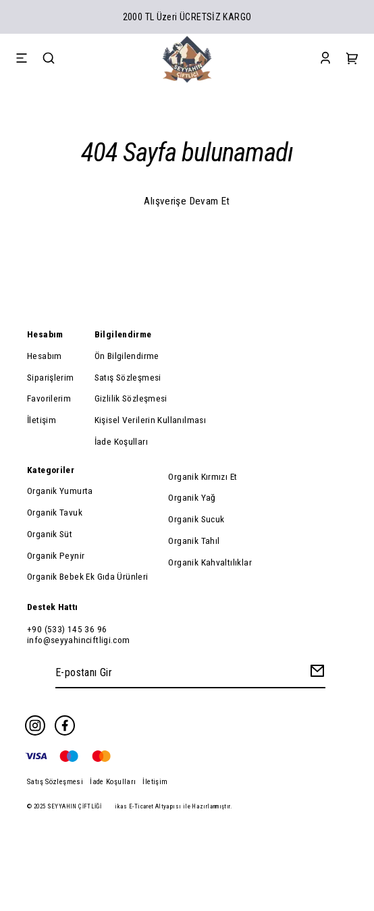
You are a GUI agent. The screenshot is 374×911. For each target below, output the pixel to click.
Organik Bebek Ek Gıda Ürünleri (87, 576)
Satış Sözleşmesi (128, 377)
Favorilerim (49, 398)
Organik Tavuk (54, 512)
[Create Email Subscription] (315, 673)
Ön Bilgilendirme (127, 355)
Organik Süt (49, 533)
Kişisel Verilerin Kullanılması (150, 419)
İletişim (41, 419)
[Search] (48, 60)
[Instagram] (35, 725)
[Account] (325, 60)
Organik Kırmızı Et (202, 476)
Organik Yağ (191, 497)
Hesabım (44, 355)
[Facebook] (65, 725)
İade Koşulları (121, 441)
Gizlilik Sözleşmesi (131, 398)
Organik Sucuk (196, 519)
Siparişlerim (50, 377)
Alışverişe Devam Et (187, 201)
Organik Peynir (55, 555)
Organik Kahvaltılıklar (209, 562)
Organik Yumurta (60, 490)
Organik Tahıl (193, 540)
